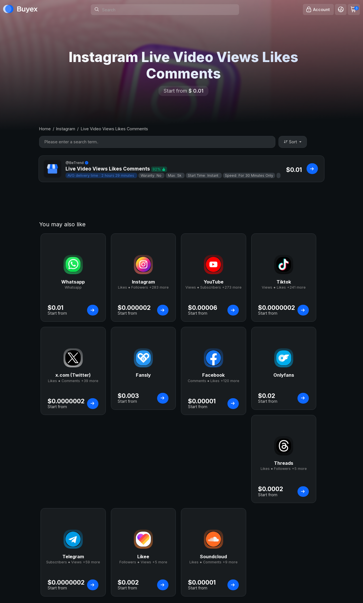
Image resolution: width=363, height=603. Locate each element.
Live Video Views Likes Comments (114, 128)
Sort (291, 141)
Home (45, 128)
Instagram (65, 128)
